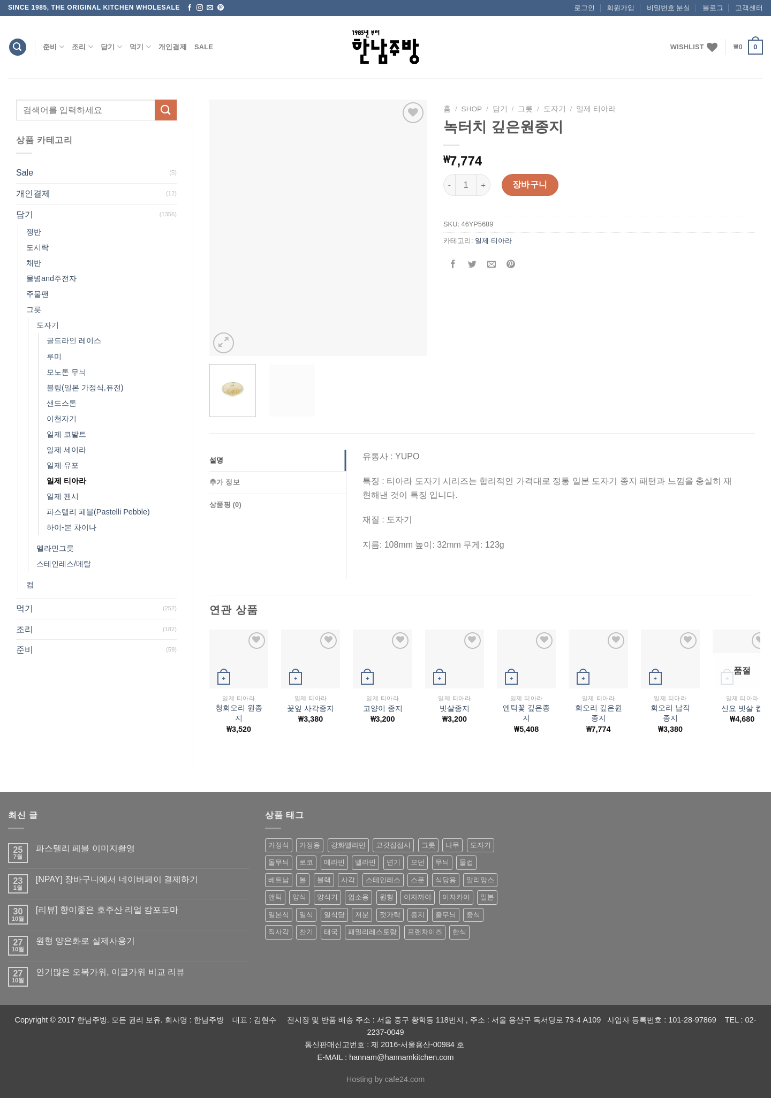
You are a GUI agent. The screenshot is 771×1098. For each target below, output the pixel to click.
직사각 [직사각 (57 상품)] (278, 932)
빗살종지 (455, 708)
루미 (54, 356)
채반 (33, 263)
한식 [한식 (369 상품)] (459, 932)
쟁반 (33, 232)
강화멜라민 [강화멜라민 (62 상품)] (348, 845)
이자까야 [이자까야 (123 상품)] (418, 897)
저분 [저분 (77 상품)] (362, 915)
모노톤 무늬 (66, 372)
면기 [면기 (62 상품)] (393, 862)
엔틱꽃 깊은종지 (526, 712)
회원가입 (620, 8)
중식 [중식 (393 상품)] (473, 915)
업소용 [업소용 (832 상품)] (358, 897)
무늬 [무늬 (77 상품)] (442, 862)
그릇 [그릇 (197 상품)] (428, 845)
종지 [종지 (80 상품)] (418, 915)
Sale (203, 47)
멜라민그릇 (55, 548)
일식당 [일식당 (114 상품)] (334, 915)
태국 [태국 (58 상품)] (331, 932)
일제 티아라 (66, 480)
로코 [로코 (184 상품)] (306, 862)
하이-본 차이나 (71, 527)
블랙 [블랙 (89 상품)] (324, 880)
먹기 (140, 47)
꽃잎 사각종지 (310, 708)
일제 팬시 (63, 496)
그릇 (33, 309)
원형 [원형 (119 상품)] (387, 897)
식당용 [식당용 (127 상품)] (445, 880)
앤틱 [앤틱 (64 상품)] (275, 897)
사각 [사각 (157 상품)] (348, 880)
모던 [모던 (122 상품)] (418, 862)
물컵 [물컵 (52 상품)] (466, 862)
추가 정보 (224, 482)
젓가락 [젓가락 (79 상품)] (390, 915)
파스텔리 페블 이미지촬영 (85, 848)
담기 (111, 47)
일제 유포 (63, 465)
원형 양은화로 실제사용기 (85, 940)
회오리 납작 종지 (670, 712)
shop (472, 109)
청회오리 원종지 (238, 712)
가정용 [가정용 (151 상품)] (309, 845)
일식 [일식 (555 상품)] (306, 915)
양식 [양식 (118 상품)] (299, 897)
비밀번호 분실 (669, 8)
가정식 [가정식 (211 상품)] (278, 845)
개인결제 (172, 47)
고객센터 (749, 8)
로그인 (584, 8)
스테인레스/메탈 (63, 563)
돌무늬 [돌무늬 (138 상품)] (278, 862)
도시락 (37, 247)
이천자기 (62, 418)
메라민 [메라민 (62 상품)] (334, 862)
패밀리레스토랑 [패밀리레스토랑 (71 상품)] (372, 932)
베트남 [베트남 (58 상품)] (278, 880)
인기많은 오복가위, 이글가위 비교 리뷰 (110, 971)
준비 (53, 47)
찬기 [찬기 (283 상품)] (306, 932)
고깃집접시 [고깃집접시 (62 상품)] (393, 845)
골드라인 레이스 (74, 340)
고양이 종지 (383, 708)
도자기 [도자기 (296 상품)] (480, 845)
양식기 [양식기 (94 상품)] (327, 897)
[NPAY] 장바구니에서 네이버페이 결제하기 (117, 879)
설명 (216, 460)
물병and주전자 (51, 278)
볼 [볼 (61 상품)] (302, 880)
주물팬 (37, 294)
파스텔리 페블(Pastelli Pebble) (98, 512)
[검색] (17, 47)
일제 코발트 (66, 434)
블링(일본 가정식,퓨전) (85, 387)
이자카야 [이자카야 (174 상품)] (456, 897)
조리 (82, 47)
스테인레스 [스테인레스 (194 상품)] (383, 880)
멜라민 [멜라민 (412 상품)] (365, 862)
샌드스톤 (62, 403)
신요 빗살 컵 (742, 708)
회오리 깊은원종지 (598, 712)
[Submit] (166, 110)
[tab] (277, 460)
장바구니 (530, 184)
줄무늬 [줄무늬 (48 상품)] (445, 915)
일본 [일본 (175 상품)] (487, 897)
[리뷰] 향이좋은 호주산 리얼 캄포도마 (107, 909)
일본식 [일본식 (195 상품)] (278, 915)
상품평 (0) (225, 505)
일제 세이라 (66, 449)
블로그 (712, 8)
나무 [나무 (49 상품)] (452, 845)
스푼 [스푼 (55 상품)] (418, 880)
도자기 (47, 325)
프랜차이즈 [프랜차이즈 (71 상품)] (424, 932)
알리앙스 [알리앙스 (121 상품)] (480, 880)
